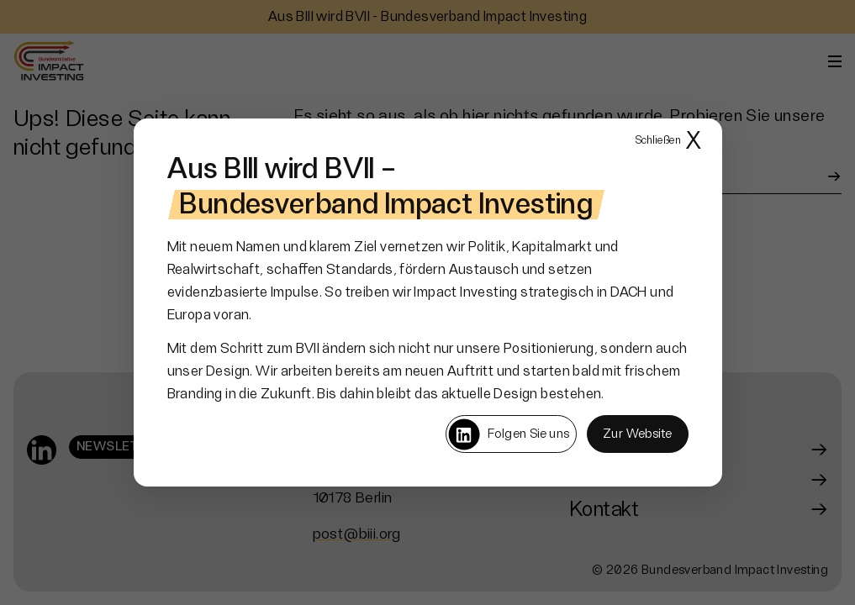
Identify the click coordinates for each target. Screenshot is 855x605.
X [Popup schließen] (668, 141)
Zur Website (637, 434)
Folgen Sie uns (508, 434)
